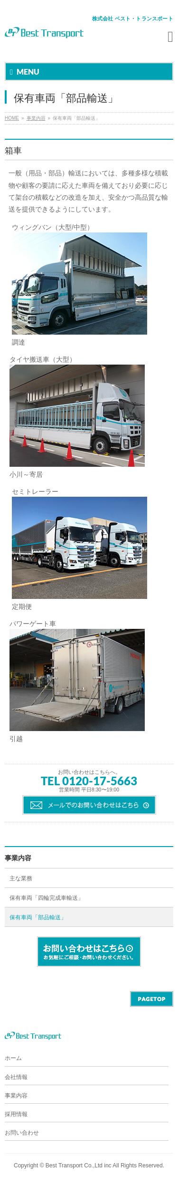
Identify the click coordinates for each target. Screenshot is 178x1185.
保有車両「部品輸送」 (37, 917)
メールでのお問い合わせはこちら (89, 805)
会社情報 (16, 1077)
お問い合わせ (22, 1132)
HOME (12, 118)
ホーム (13, 1058)
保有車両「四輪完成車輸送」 (46, 898)
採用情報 (16, 1114)
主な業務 (20, 878)
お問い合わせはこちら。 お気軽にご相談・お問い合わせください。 (89, 951)
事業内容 (36, 118)
